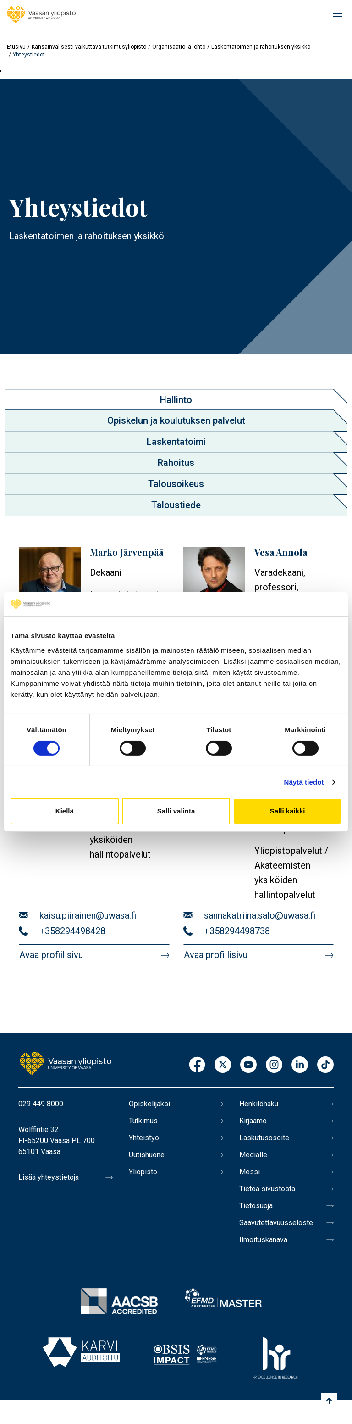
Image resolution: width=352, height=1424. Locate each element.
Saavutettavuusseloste (276, 1222)
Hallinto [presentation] (176, 399)
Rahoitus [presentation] (176, 462)
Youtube (248, 1065)
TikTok (325, 1065)
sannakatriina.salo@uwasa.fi (259, 915)
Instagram (274, 1065)
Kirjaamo (253, 1120)
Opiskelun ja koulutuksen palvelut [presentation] (176, 420)
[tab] (176, 399)
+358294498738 (237, 930)
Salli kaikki (287, 811)
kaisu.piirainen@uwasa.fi (87, 915)
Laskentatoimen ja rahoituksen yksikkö (260, 47)
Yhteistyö (144, 1137)
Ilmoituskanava (263, 1239)
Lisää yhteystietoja (48, 1177)
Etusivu (16, 47)
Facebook (197, 1065)
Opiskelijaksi (149, 1103)
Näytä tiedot (304, 782)
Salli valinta (176, 811)
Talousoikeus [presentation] (176, 483)
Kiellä (64, 811)
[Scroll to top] (329, 1401)
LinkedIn (300, 1065)
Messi (249, 1171)
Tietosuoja (256, 1205)
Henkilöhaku (258, 1103)
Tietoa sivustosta (267, 1188)
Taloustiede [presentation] (176, 504)
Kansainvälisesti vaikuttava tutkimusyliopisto (89, 47)
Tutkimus (143, 1120)
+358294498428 (72, 930)
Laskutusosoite (264, 1137)
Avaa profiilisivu (51, 954)
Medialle (253, 1154)
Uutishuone (147, 1154)
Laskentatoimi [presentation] (176, 441)
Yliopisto (143, 1171)
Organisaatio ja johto (178, 47)
